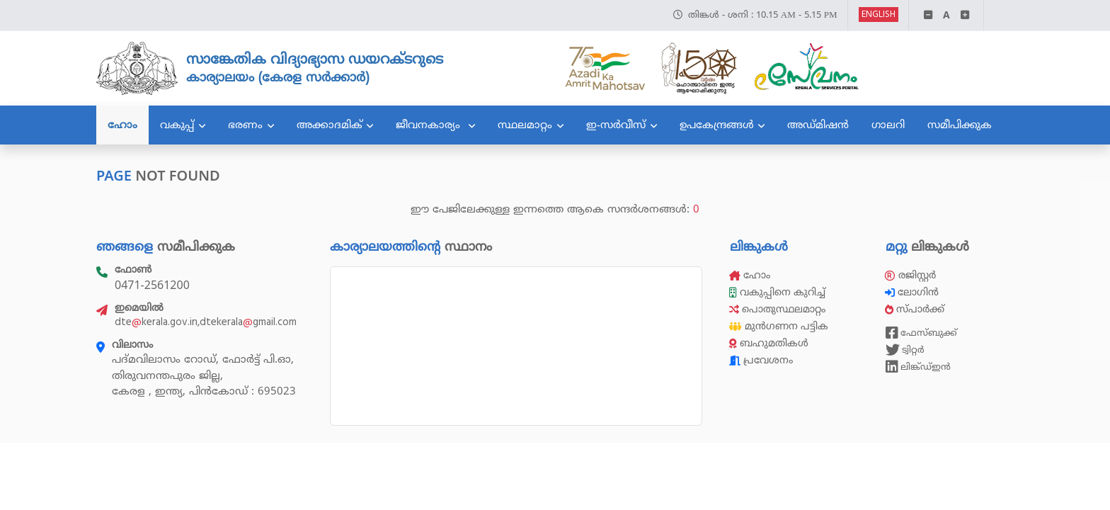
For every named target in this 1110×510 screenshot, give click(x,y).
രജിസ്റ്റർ (910, 275)
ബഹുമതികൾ (768, 343)
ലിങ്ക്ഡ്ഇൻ (918, 367)
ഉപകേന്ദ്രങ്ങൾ (717, 125)
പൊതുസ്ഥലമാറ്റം (777, 309)
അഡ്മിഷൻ (818, 125)
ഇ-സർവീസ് (616, 125)
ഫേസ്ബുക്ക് (921, 333)
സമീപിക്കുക (959, 125)
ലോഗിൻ (913, 292)
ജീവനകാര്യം (430, 125)
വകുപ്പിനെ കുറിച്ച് (778, 292)
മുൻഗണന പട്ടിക (778, 326)
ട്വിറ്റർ (905, 350)
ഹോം (122, 125)
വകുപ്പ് (177, 125)
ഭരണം (245, 125)
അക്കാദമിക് (329, 125)
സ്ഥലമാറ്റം (525, 125)
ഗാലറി (888, 125)
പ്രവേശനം (761, 360)
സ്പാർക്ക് (916, 309)
